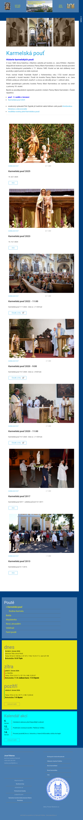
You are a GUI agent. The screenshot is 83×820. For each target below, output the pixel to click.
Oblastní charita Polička (54, 761)
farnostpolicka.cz (51, 815)
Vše (48, 775)
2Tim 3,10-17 (14, 675)
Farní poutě (11, 632)
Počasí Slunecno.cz (53, 807)
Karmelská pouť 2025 (16, 100)
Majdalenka (11, 619)
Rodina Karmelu (16, 611)
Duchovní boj (20, 784)
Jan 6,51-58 (45, 656)
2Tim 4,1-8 (13, 695)
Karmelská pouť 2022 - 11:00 (23, 301)
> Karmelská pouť (14, 607)
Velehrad (10, 628)
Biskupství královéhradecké (55, 756)
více (13, 183)
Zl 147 (25, 656)
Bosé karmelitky (52, 770)
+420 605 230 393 (9, 760)
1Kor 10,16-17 (34, 656)
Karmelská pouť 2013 (19, 561)
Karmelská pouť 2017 (19, 496)
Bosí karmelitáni (52, 765)
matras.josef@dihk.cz (10, 763)
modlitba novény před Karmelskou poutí (23, 112)
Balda (8, 615)
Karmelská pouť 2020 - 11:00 (23, 431)
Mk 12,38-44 (28, 695)
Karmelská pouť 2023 (19, 236)
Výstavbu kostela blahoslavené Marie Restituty (20, 799)
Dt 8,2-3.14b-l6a (15, 656)
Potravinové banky (20, 791)
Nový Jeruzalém (13, 624)
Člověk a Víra (17, 313)
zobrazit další (12, 704)
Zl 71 (20, 695)
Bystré (36, 678)
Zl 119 (23, 675)
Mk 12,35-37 (31, 675)
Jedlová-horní (24, 678)
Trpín (20, 658)
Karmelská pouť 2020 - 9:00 (22, 366)
